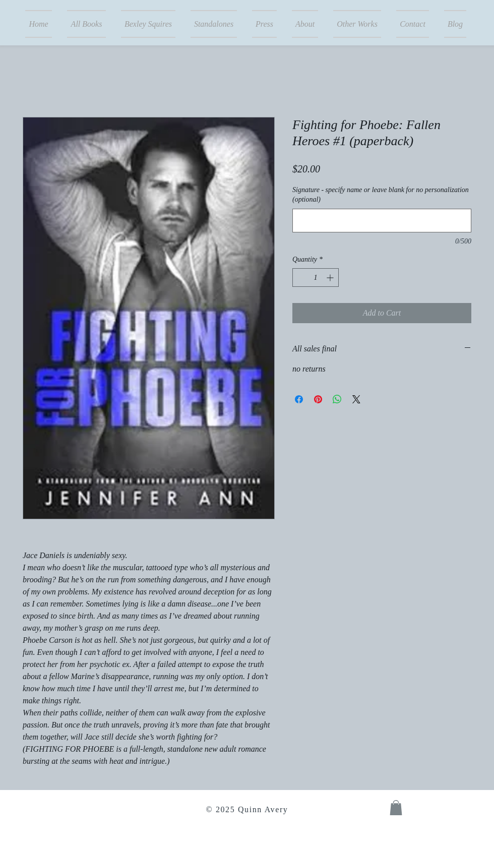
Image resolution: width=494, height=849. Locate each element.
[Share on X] (356, 399)
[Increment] (331, 277)
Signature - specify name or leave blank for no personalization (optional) (380, 195)
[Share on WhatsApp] (337, 399)
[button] (396, 807)
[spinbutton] (315, 277)
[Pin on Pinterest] (318, 399)
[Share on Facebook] (299, 399)
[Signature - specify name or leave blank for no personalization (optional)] (382, 220)
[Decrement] (300, 277)
